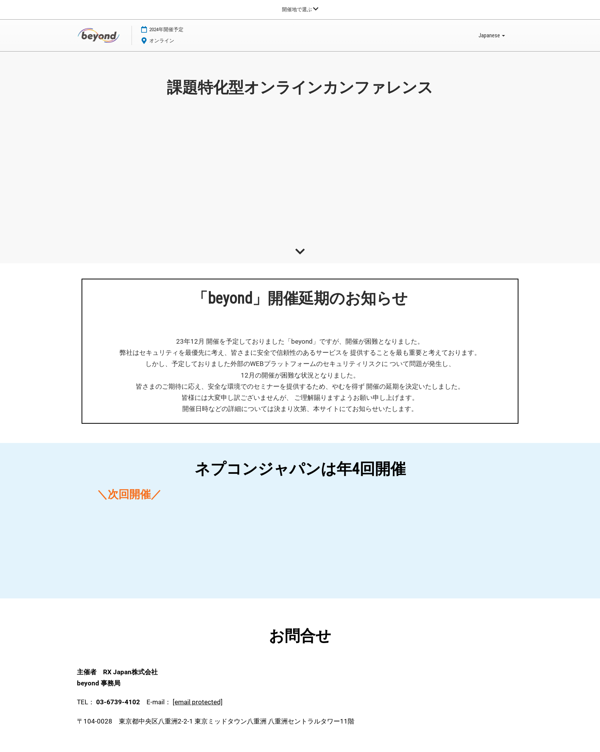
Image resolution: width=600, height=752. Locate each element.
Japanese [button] (491, 35)
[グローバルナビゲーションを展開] (300, 9)
